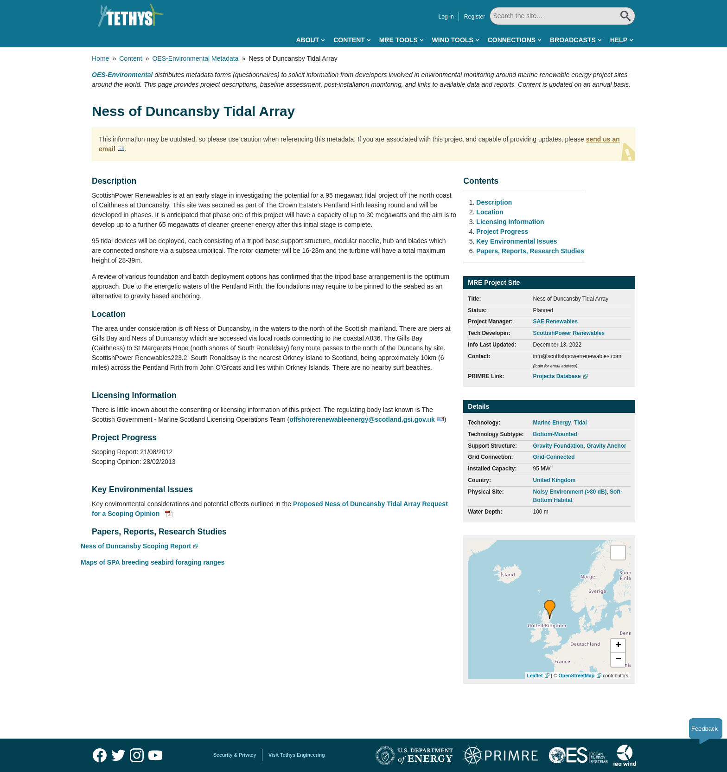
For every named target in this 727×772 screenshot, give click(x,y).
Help (618, 40)
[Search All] (562, 16)
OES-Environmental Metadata (195, 58)
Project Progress (502, 231)
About (307, 40)
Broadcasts (573, 40)
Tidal (580, 422)
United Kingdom (554, 480)
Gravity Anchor (606, 446)
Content (349, 40)
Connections (512, 40)
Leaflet (535, 675)
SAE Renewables (555, 321)
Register (474, 16)
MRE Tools (398, 40)
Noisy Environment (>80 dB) (570, 492)
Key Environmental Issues (516, 241)
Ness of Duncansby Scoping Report (136, 546)
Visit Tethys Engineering (296, 755)
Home (100, 58)
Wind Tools (452, 40)
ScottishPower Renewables (569, 333)
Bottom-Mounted (555, 434)
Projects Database (557, 376)
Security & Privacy (234, 755)
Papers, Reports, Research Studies (530, 251)
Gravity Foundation (558, 446)
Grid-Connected (554, 457)
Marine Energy (552, 422)
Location (489, 212)
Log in (445, 16)
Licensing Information (510, 221)
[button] (549, 609)
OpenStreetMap (577, 675)
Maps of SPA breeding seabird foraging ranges (152, 562)
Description (494, 202)
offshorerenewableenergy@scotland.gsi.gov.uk (362, 419)
